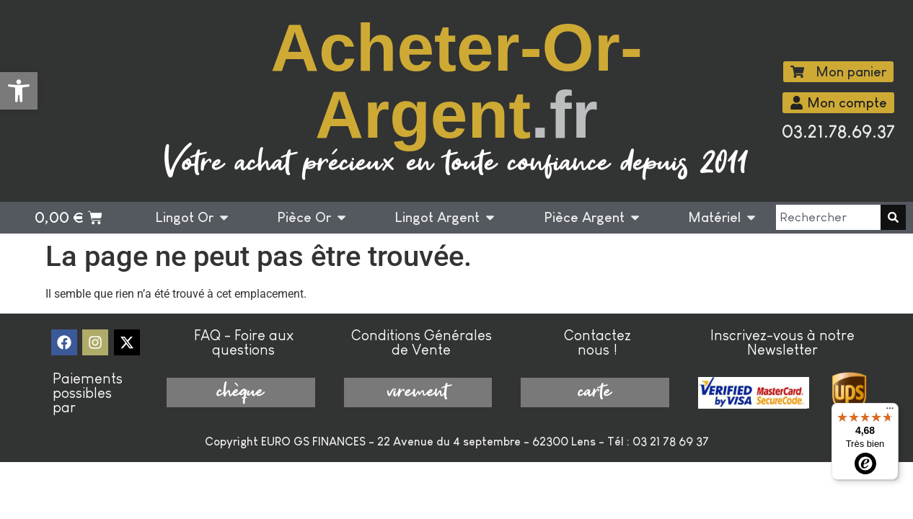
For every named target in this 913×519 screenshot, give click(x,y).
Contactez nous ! (597, 342)
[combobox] (828, 217)
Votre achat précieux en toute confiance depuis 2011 (456, 164)
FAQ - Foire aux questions (244, 342)
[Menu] (890, 411)
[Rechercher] (893, 217)
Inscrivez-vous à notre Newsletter (782, 342)
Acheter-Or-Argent (456, 81)
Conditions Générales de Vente (421, 342)
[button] (19, 91)
